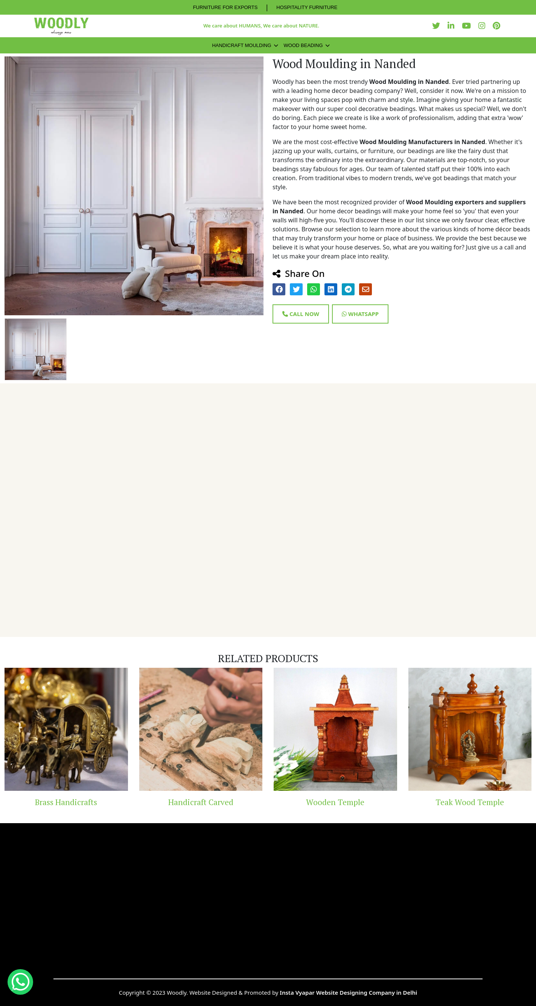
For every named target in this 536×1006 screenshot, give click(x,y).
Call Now (300, 314)
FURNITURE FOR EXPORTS (225, 7)
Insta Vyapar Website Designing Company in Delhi (348, 992)
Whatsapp (360, 314)
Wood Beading (303, 45)
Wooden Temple (335, 802)
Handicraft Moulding (241, 45)
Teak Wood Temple (470, 802)
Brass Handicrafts (66, 802)
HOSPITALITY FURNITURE (306, 7)
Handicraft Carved (200, 802)
